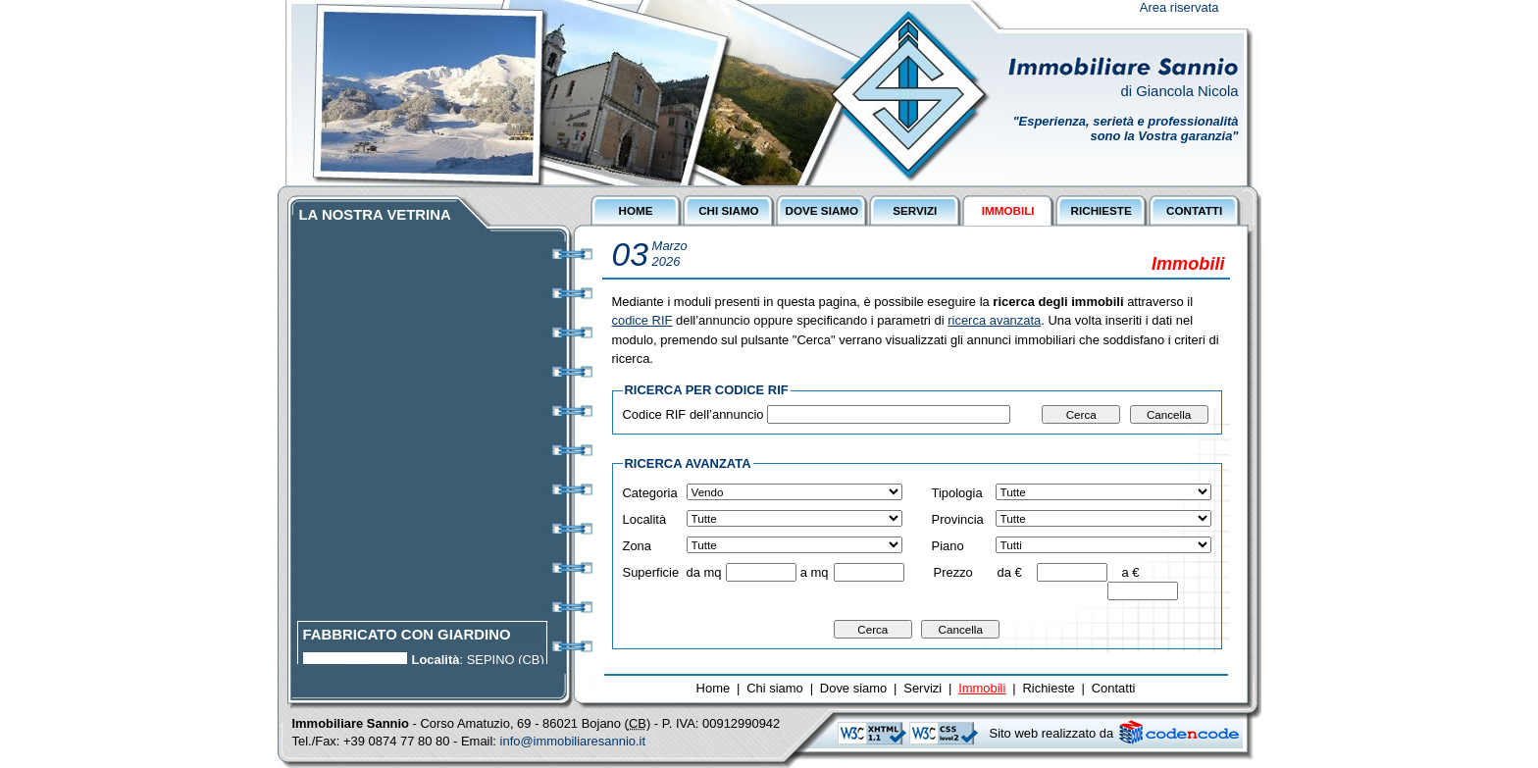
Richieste (1048, 688)
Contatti (1114, 688)
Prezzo (953, 572)
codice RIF (642, 320)
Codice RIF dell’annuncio (693, 414)
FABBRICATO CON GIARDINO (407, 639)
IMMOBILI (1008, 210)
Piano (948, 545)
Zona (637, 545)
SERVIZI (915, 210)
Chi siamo (774, 688)
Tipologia (957, 493)
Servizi (922, 688)
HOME (635, 210)
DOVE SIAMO (822, 210)
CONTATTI (1194, 210)
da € (1010, 572)
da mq (704, 572)
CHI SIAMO (728, 210)
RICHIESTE (1101, 210)
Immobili (981, 688)
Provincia (958, 519)
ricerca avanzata (994, 320)
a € (1130, 572)
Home (713, 688)
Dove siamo (853, 688)
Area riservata (1179, 7)
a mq (814, 572)
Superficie (651, 572)
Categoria (650, 493)
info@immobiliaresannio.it (573, 741)
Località (645, 519)
